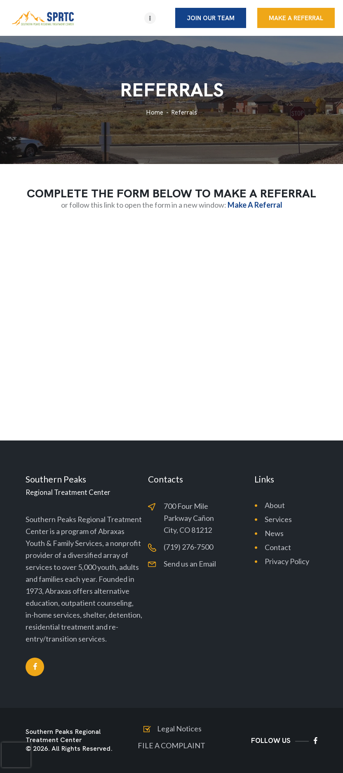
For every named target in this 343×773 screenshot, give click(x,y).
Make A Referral (255, 204)
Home (154, 113)
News (274, 533)
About (275, 505)
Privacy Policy (287, 561)
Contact (278, 547)
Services (278, 519)
